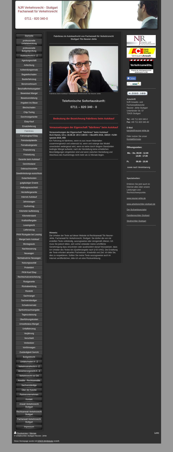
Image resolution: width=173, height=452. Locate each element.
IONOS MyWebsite (45, 441)
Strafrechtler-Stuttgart (136, 221)
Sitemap (32, 433)
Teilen (131, 78)
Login (156, 433)
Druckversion (21, 433)
